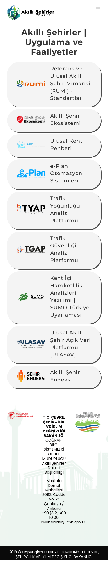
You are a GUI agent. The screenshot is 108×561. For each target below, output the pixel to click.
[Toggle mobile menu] (98, 7)
